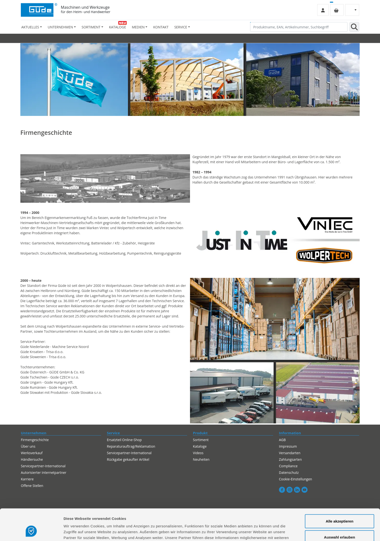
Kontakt (160, 27)
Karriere (27, 479)
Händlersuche (32, 459)
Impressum (288, 446)
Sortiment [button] (91, 27)
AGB (282, 439)
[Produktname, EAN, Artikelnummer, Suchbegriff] (299, 27)
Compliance (288, 466)
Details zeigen (257, 531)
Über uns (28, 446)
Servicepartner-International (43, 466)
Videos (198, 453)
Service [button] (180, 27)
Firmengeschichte (35, 439)
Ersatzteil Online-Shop (124, 439)
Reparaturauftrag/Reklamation (131, 446)
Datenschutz (289, 472)
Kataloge (117, 27)
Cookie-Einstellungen (295, 479)
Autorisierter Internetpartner (43, 472)
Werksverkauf (32, 453)
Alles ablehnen (339, 525)
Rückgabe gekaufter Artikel (128, 459)
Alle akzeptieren (339, 493)
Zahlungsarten (290, 459)
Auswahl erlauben (339, 509)
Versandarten (289, 453)
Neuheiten (201, 459)
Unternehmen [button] (60, 27)
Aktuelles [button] (30, 27)
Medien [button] (138, 27)
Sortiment (201, 439)
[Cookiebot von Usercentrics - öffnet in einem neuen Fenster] (31, 531)
